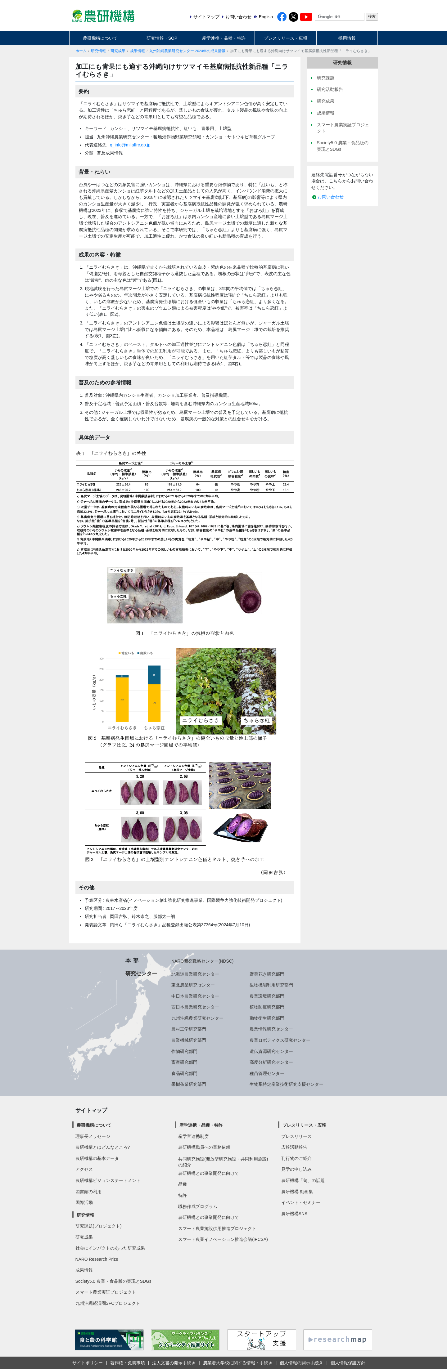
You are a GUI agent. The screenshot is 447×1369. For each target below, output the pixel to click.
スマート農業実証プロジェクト (105, 1292)
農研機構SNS (294, 1213)
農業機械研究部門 (188, 1040)
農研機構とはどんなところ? (102, 1147)
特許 (182, 1195)
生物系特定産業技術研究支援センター (286, 1084)
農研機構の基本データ (97, 1158)
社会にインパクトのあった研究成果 (110, 1248)
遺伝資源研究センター (271, 1051)
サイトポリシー (87, 1362)
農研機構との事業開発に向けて (208, 1173)
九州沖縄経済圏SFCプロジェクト (108, 1303)
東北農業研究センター (193, 984)
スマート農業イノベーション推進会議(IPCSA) (223, 1239)
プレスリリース (296, 1136)
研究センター (141, 973)
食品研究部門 (184, 1073)
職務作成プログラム (197, 1206)
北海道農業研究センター (195, 974)
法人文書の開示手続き (174, 1362)
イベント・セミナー (300, 1202)
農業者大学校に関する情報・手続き (238, 1362)
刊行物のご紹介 (296, 1158)
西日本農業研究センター (195, 1006)
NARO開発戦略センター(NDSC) (202, 961)
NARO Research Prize (96, 1259)
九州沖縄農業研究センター (197, 1018)
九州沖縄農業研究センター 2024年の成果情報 (187, 51)
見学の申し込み (296, 1169)
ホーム (81, 51)
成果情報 (137, 51)
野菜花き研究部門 (267, 974)
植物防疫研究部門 (267, 1006)
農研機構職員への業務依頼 (204, 1147)
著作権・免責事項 (127, 1362)
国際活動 (84, 1202)
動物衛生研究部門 (267, 1018)
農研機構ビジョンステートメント (108, 1180)
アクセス (84, 1169)
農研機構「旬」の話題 (303, 1180)
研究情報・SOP (162, 38)
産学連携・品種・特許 (224, 38)
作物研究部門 (184, 1051)
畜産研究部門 (184, 1062)
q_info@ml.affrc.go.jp (130, 144)
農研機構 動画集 (297, 1191)
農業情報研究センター (271, 1029)
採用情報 (347, 38)
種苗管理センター (267, 1073)
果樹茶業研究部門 (188, 1084)
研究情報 (98, 51)
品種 (182, 1184)
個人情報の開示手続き (301, 1362)
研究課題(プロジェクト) (98, 1226)
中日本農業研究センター (195, 996)
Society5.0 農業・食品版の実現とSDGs (113, 1281)
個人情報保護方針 (348, 1362)
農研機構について (100, 38)
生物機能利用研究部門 (271, 984)
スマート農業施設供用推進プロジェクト (217, 1228)
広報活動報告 (294, 1147)
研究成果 (118, 51)
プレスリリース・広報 (285, 38)
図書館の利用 (88, 1191)
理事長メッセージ (92, 1136)
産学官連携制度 (193, 1136)
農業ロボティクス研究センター (280, 1040)
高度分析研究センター (271, 1062)
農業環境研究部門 (267, 996)
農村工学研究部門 (188, 1029)
